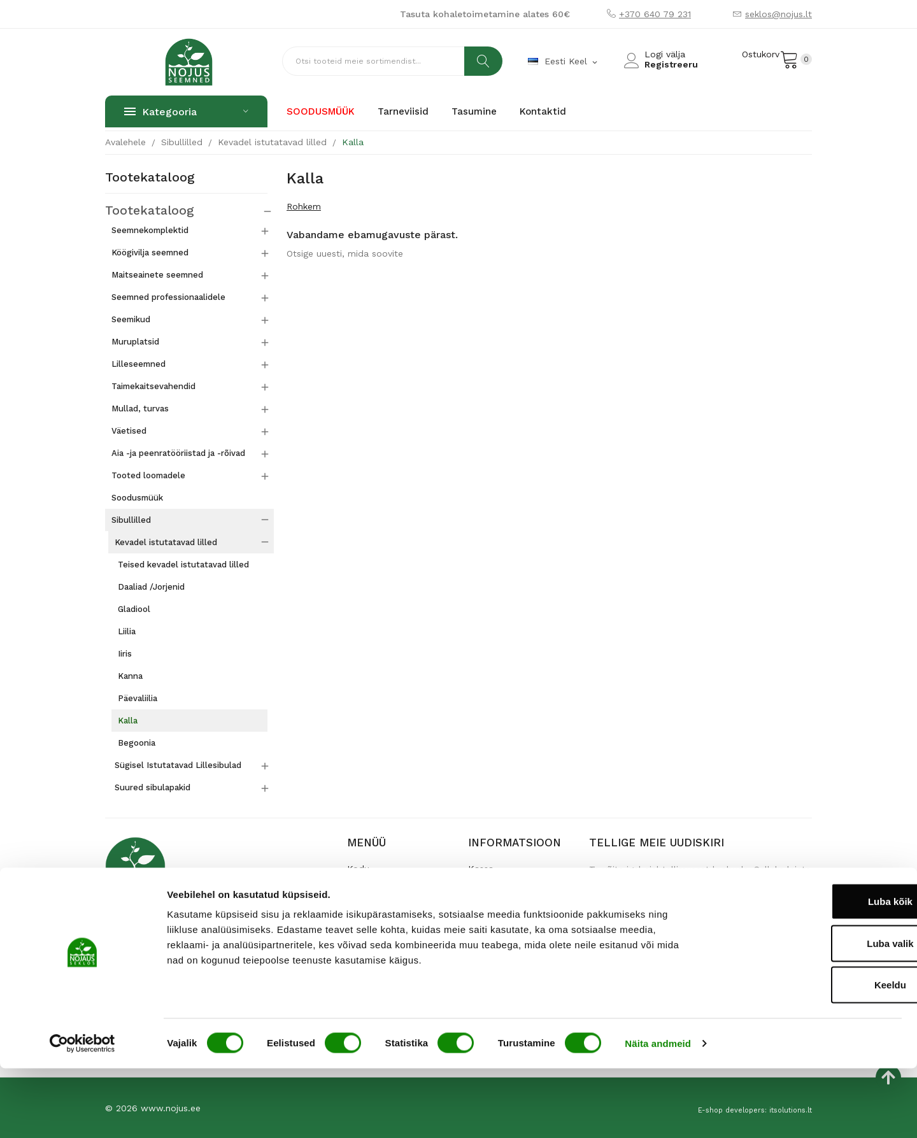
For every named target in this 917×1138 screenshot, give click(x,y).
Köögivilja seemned (149, 252)
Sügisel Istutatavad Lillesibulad (178, 764)
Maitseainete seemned (157, 274)
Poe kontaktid (377, 909)
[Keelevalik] (563, 62)
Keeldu (811, 1054)
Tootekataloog (150, 178)
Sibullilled (131, 519)
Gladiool (134, 608)
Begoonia (136, 742)
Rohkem (304, 206)
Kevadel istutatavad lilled (166, 541)
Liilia (127, 631)
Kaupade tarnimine (508, 888)
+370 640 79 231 (655, 14)
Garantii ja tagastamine (517, 909)
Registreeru (671, 64)
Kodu (358, 868)
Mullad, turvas (140, 408)
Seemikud (130, 319)
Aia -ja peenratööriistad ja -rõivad (178, 452)
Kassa (481, 868)
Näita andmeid (658, 1112)
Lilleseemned (138, 363)
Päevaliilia (137, 697)
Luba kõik (810, 970)
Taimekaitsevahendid (153, 385)
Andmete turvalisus (509, 929)
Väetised (128, 430)
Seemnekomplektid (149, 229)
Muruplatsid (135, 341)
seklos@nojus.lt (778, 14)
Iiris (125, 653)
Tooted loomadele (148, 475)
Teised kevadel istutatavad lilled (183, 564)
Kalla (128, 720)
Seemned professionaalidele (168, 296)
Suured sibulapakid (152, 787)
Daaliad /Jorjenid (151, 586)
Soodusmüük (137, 497)
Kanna (130, 675)
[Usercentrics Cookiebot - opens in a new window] (82, 1113)
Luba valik (810, 1012)
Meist (358, 888)
